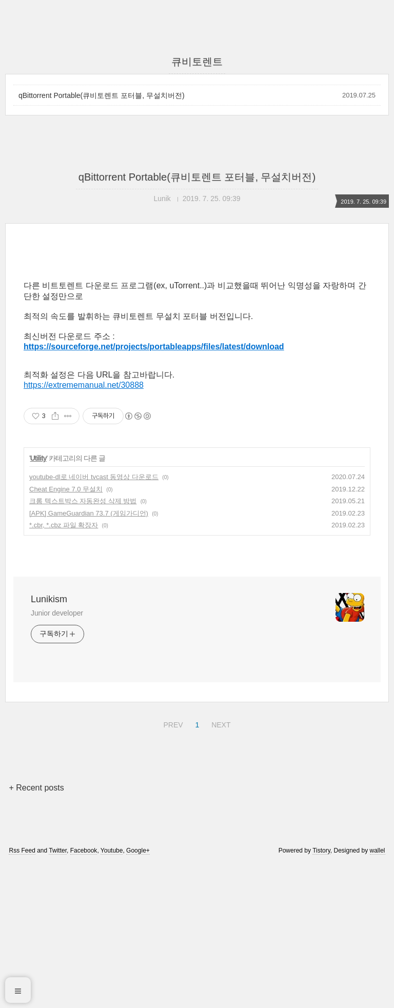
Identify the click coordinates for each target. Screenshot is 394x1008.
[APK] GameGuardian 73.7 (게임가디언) (88, 657)
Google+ (138, 994)
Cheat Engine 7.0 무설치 (66, 633)
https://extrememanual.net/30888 (84, 528)
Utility (38, 602)
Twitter (58, 994)
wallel (377, 994)
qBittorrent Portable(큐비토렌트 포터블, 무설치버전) (101, 95)
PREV (172, 867)
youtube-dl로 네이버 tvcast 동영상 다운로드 (94, 620)
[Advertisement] (197, 342)
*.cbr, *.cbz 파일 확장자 (63, 669)
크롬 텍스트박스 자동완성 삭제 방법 (82, 644)
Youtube (112, 994)
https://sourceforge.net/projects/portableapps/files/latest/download (154, 490)
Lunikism (49, 743)
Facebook (83, 994)
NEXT (219, 867)
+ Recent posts (36, 931)
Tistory (321, 994)
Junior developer (57, 757)
